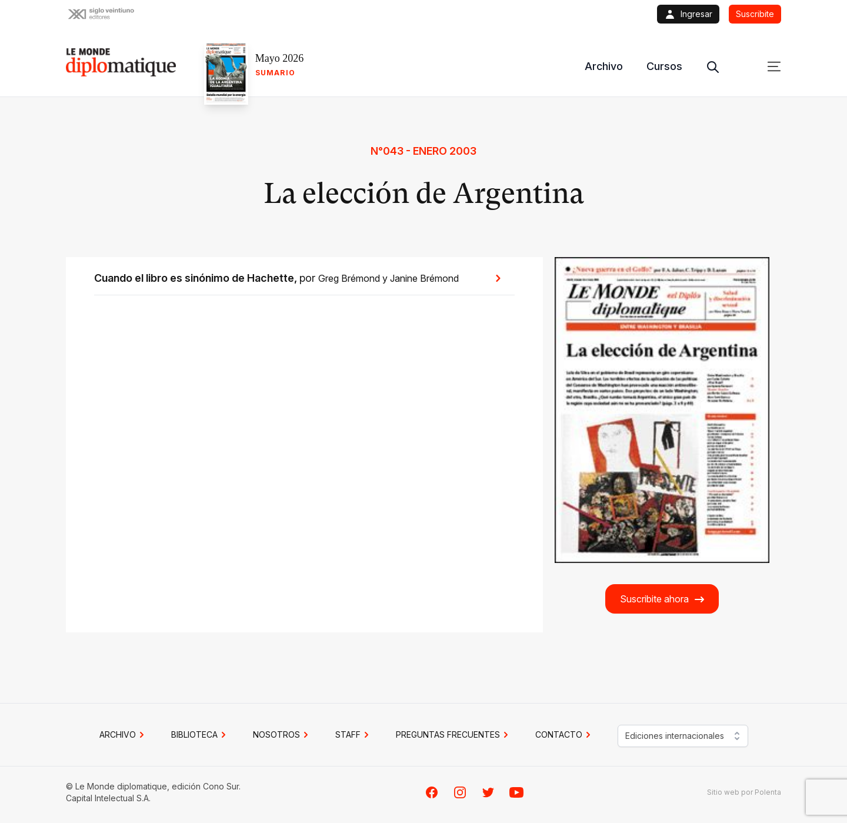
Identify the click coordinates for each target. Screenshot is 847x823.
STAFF (353, 735)
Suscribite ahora (662, 599)
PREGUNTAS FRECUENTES (454, 735)
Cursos (664, 66)
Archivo (604, 66)
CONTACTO (564, 735)
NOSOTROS (282, 735)
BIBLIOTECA (200, 735)
